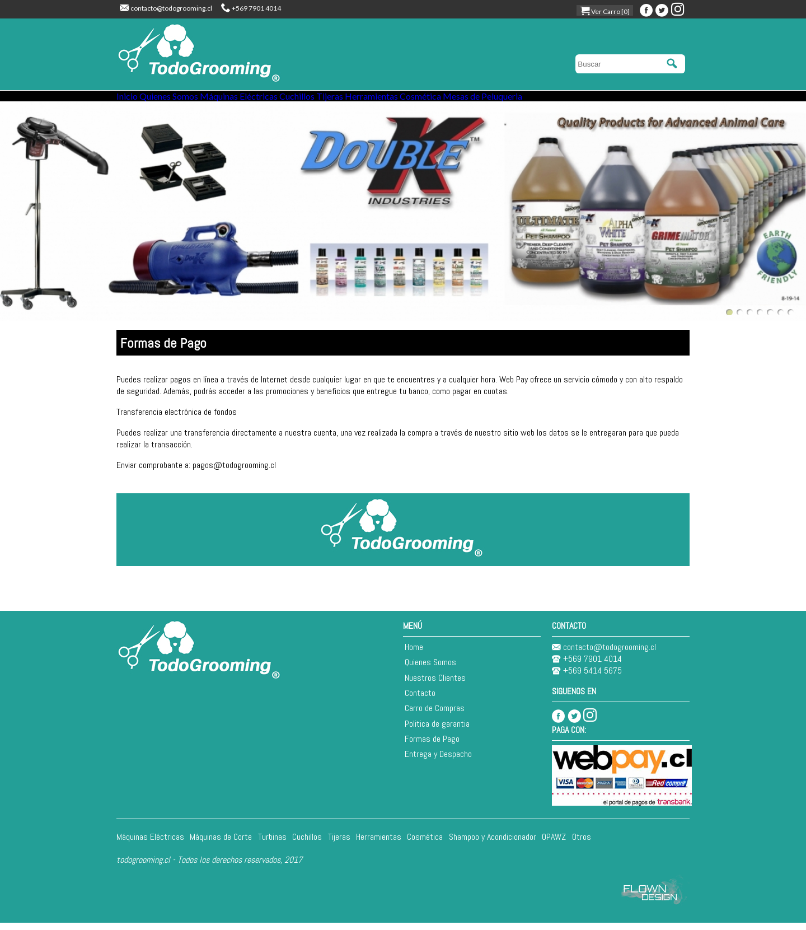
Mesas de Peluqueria (603, 100)
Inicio (135, 100)
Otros (581, 843)
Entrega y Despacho (438, 761)
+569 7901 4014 (251, 8)
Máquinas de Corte (221, 843)
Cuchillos (353, 100)
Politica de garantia (437, 730)
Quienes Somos (192, 100)
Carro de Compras (435, 715)
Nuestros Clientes (435, 684)
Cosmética (525, 100)
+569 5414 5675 (587, 678)
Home (414, 654)
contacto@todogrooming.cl (166, 8)
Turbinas (272, 843)
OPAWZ (554, 843)
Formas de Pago (432, 746)
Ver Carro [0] (605, 11)
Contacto (420, 700)
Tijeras (402, 100)
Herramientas (459, 100)
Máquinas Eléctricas (279, 100)
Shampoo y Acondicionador (492, 843)
